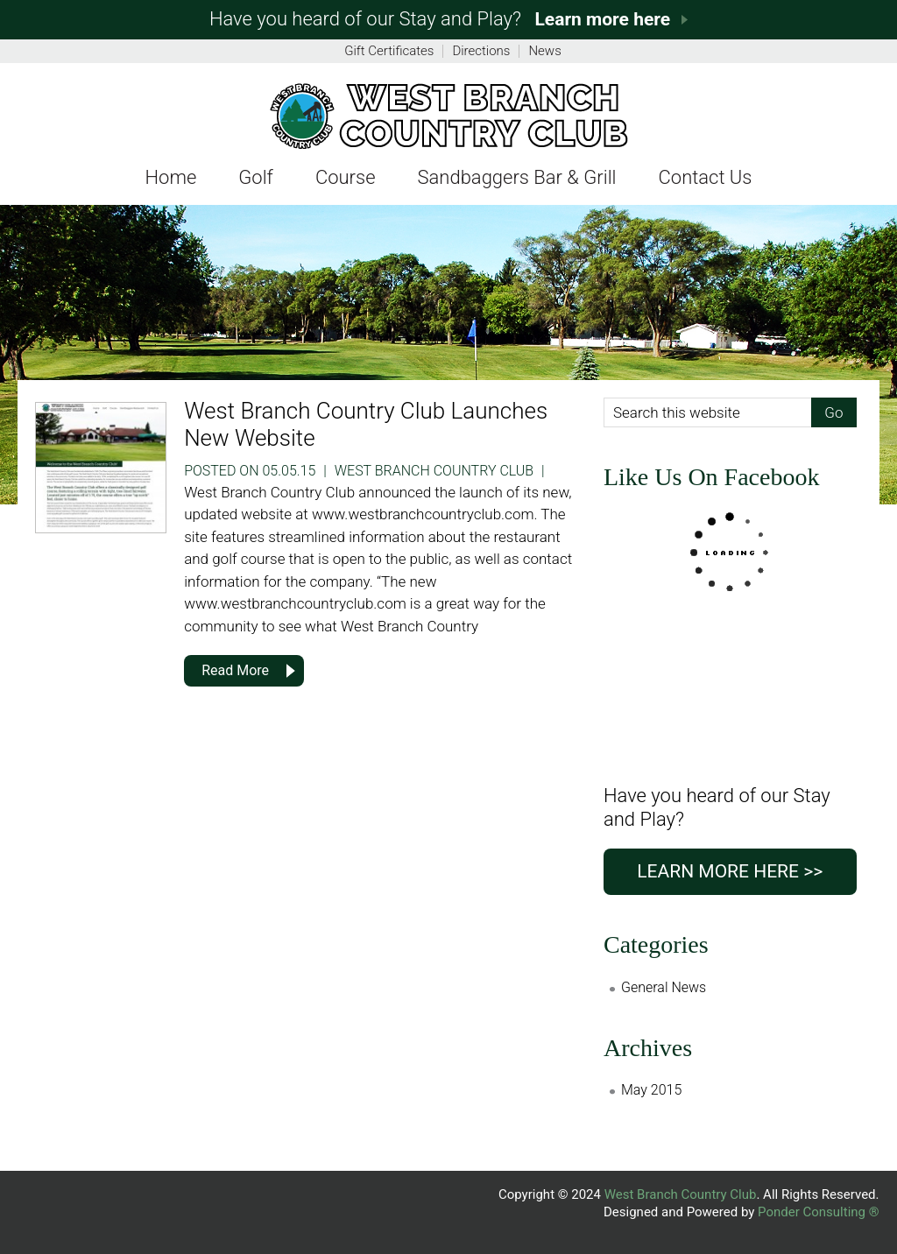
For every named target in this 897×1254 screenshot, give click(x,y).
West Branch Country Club (680, 1194)
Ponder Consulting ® (818, 1212)
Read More (235, 670)
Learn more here (602, 19)
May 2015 (651, 1089)
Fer (448, 116)
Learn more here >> (730, 871)
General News (663, 987)
